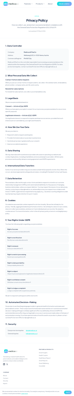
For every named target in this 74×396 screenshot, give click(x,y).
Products (40, 4)
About (50, 4)
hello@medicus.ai (31, 333)
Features (28, 4)
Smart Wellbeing (44, 363)
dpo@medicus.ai (31, 330)
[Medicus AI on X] (7, 364)
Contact (5, 378)
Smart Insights (43, 352)
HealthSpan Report (44, 358)
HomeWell (42, 366)
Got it (68, 392)
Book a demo (64, 4)
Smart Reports (43, 360)
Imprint (5, 383)
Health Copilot (43, 355)
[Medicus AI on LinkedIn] (4, 364)
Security (5, 381)
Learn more (24, 393)
